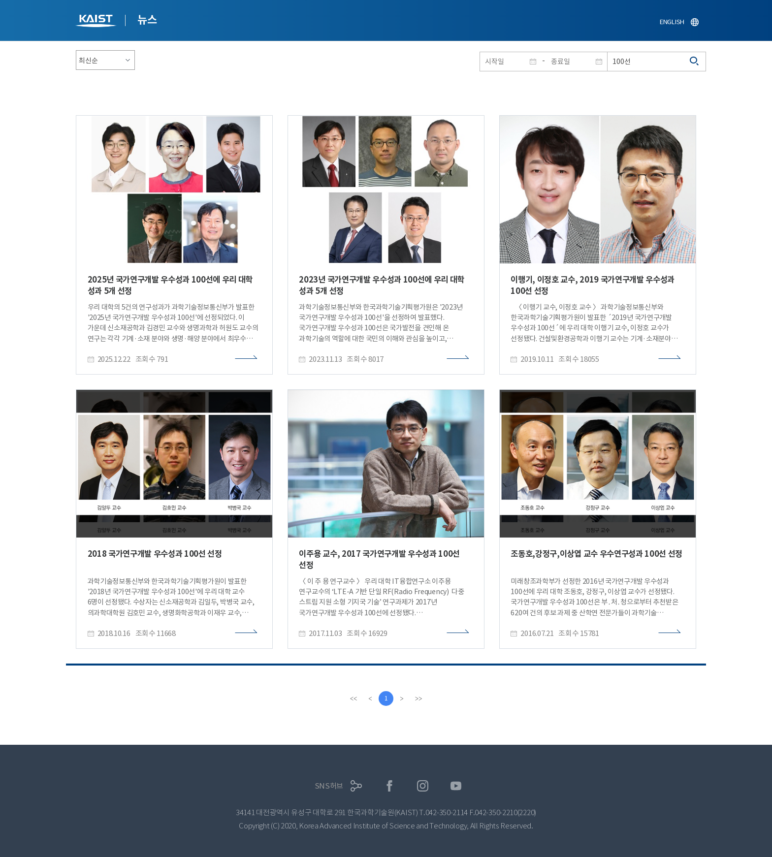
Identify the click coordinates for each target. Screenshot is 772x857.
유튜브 (456, 786)
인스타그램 (422, 786)
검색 (695, 61)
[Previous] (370, 698)
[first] (353, 698)
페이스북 (389, 786)
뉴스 (147, 20)
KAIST (97, 22)
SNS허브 (329, 786)
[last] (418, 698)
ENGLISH (672, 22)
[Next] (401, 698)
